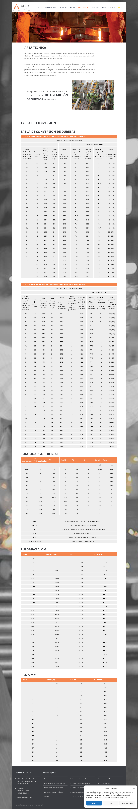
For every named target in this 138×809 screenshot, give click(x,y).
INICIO (40, 7)
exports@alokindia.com (25, 797)
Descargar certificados (79, 796)
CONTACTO (112, 7)
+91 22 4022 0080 (23, 793)
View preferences (127, 803)
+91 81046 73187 (23, 788)
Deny (110, 803)
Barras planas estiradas (79, 788)
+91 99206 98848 (23, 791)
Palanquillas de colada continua (54, 783)
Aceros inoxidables (106, 779)
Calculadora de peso (78, 792)
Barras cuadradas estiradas (81, 779)
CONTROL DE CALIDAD (98, 7)
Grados (46, 796)
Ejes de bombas (105, 783)
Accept (94, 803)
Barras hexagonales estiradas (81, 783)
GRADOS (73, 7)
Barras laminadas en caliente (53, 788)
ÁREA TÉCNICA (83, 7)
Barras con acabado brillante (53, 792)
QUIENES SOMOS (50, 7)
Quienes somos (49, 779)
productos (63, 7)
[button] (134, 788)
